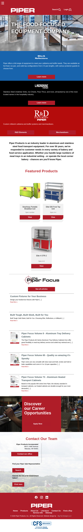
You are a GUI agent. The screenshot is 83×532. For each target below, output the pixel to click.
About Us (34, 511)
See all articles (41, 289)
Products (24, 511)
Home (15, 511)
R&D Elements (21, 132)
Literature (45, 511)
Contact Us (56, 511)
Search (56, 9)
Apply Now (37, 424)
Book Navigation (6, 3)
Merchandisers (62, 132)
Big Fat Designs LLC (64, 516)
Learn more (41, 77)
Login (68, 9)
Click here (18, 484)
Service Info (38, 513)
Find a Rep (67, 511)
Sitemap (48, 513)
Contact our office (24, 454)
